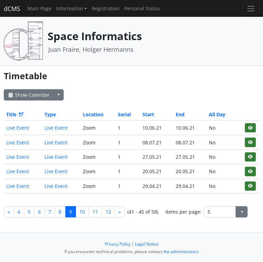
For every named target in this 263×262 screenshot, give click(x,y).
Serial (124, 114)
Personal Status (142, 8)
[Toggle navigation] (250, 8)
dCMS (12, 8)
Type (50, 114)
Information (69, 8)
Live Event (17, 127)
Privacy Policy (117, 244)
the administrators (181, 251)
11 (95, 212)
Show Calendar (29, 95)
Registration (106, 8)
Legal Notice (147, 244)
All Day (217, 114)
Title (14, 114)
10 (82, 212)
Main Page (39, 8)
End (180, 114)
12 (108, 212)
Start (148, 114)
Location (93, 114)
